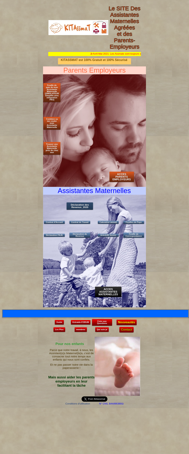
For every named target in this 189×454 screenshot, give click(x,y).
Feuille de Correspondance (134, 235)
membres (80, 329)
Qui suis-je (102, 329)
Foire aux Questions (102, 322)
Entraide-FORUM (80, 322)
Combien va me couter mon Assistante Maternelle (52, 123)
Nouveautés (126, 322)
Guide (59, 322)
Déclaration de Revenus (80, 235)
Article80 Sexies (108, 235)
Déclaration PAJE (54, 235)
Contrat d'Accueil (54, 222)
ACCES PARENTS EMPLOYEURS (121, 177)
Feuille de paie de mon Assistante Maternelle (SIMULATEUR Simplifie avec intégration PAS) (52, 92)
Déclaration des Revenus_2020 (80, 206)
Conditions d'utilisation (77, 403)
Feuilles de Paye (134, 222)
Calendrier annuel (108, 222)
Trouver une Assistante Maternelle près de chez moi (52, 148)
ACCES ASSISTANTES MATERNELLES (108, 292)
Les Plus (59, 329)
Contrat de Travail (80, 222)
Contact (126, 329)
